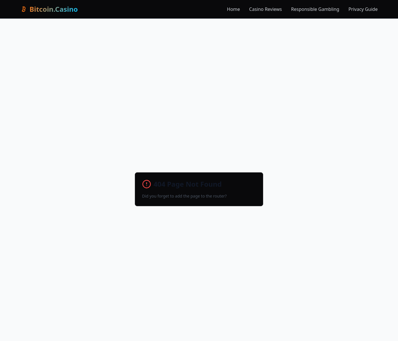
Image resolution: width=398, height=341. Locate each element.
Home (233, 9)
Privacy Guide (363, 9)
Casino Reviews (265, 9)
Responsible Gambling (315, 9)
